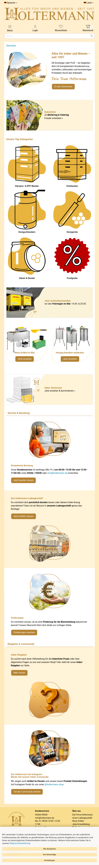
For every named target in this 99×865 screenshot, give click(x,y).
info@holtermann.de (57, 473)
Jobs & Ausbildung (81, 824)
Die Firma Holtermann (82, 814)
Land (89, 2)
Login (35, 28)
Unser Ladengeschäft (82, 818)
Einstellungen (49, 860)
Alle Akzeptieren (49, 849)
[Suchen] (92, 36)
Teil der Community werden (26, 791)
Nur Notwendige (49, 854)
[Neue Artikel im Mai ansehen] (26, 345)
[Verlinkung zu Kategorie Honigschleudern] (72, 345)
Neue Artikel (78, 821)
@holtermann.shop (54, 784)
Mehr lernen (19, 672)
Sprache (11, 2)
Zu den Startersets (63, 86)
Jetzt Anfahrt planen (23, 516)
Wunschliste (61, 28)
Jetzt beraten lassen (23, 480)
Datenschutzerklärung (20, 843)
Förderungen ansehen (24, 632)
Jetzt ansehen (25, 359)
